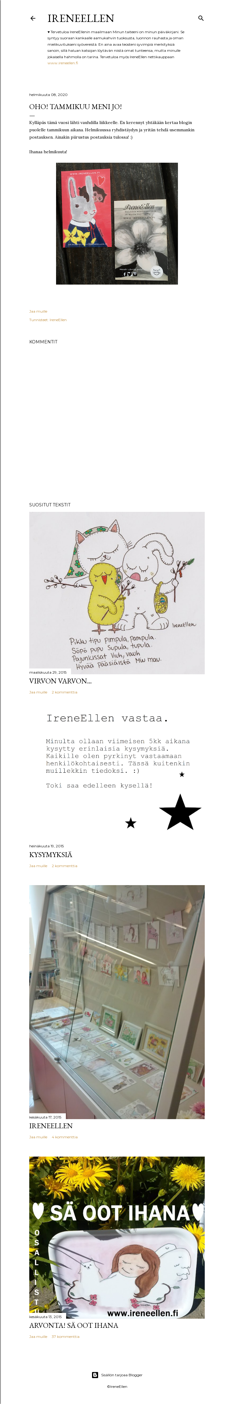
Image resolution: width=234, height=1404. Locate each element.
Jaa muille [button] (38, 311)
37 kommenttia (66, 1336)
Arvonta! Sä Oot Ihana (73, 1325)
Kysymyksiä (50, 854)
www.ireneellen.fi (63, 63)
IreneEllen (81, 18)
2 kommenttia (64, 692)
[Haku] (201, 17)
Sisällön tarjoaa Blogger (117, 1375)
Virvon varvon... (60, 681)
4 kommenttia (65, 1137)
